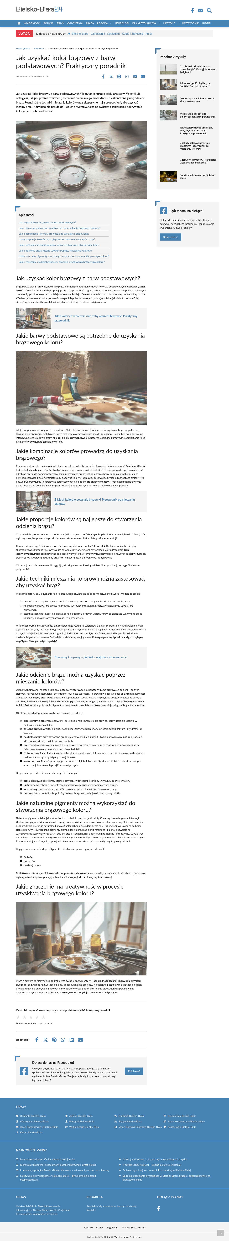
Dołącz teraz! (170, 236)
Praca (90, 23)
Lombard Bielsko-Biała (131, 1115)
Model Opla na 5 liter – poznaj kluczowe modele (197, 100)
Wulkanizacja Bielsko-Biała (84, 1126)
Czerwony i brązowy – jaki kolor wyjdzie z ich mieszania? (91, 657)
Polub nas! (134, 1071)
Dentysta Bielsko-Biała (33, 1115)
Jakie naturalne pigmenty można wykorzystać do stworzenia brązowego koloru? (64, 256)
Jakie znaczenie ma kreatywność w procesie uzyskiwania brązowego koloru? (62, 261)
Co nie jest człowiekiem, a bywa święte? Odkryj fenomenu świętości (198, 69)
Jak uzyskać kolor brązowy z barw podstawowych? (47, 222)
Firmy (60, 23)
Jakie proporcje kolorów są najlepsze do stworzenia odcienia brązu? (57, 239)
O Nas (99, 1227)
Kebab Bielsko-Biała (31, 1132)
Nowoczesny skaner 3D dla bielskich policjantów (47, 1159)
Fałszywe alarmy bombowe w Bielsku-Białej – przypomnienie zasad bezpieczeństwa (58, 1177)
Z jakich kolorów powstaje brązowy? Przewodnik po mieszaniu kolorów (95, 502)
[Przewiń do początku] (220, 1233)
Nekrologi (122, 23)
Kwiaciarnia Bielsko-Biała (182, 1115)
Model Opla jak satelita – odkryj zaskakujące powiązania (197, 115)
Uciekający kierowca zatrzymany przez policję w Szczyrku (155, 1159)
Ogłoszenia (75, 23)
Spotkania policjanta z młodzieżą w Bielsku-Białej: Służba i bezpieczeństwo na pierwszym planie (166, 1177)
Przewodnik (190, 23)
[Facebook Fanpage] (191, 10)
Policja (48, 23)
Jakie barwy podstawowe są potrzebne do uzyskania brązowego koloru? (59, 227)
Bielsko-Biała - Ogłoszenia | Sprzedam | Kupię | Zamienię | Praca (112, 33)
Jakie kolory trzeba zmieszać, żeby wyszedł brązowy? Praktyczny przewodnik (96, 318)
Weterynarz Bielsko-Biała (34, 1121)
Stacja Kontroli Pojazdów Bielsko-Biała (140, 1126)
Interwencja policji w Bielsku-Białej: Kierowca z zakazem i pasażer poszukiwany (64, 1170)
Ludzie (206, 23)
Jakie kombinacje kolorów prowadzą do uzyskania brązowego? (54, 233)
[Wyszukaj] (209, 10)
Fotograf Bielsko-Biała (81, 1121)
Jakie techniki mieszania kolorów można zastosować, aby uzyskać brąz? (59, 244)
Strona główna (23, 48)
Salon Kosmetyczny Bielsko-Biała (186, 1121)
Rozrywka (39, 48)
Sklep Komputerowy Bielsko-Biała (39, 1126)
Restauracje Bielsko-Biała (182, 1126)
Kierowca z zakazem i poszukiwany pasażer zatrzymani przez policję (58, 1164)
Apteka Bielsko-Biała (81, 1115)
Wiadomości (32, 23)
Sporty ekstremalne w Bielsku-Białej (197, 176)
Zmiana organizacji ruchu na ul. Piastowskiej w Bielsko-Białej (157, 1170)
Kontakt (91, 1209)
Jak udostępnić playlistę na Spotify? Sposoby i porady (195, 84)
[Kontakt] (200, 10)
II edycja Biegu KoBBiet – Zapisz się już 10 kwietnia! (152, 1164)
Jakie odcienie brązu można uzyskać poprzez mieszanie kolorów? (55, 250)
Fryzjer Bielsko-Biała (130, 1121)
